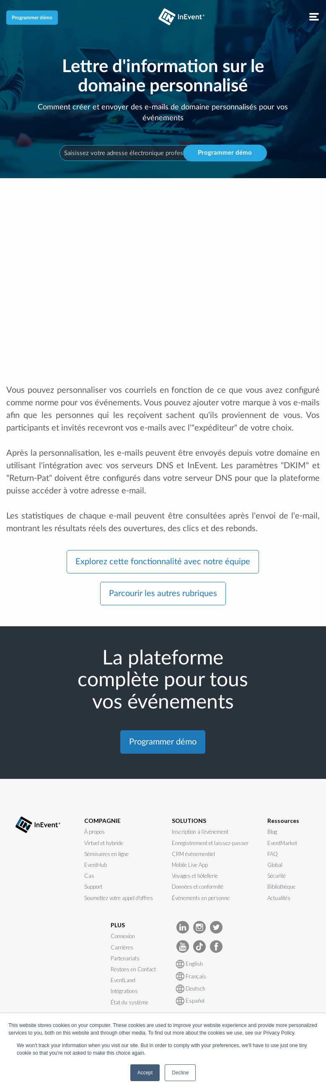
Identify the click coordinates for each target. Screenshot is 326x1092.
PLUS (118, 925)
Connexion (123, 936)
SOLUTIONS (189, 820)
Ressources (283, 820)
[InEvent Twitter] (216, 926)
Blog (272, 831)
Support (93, 886)
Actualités (278, 898)
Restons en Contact (133, 969)
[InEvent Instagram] (199, 926)
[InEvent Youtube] (183, 946)
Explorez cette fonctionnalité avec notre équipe (162, 562)
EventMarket (282, 843)
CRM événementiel (193, 854)
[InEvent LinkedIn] (183, 926)
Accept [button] (145, 1073)
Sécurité (276, 875)
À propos (94, 831)
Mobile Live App (190, 864)
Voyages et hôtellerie (195, 875)
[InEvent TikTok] (199, 946)
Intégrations (124, 991)
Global (274, 864)
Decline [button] (180, 1073)
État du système (129, 1002)
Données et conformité (197, 886)
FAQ (272, 854)
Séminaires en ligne (106, 854)
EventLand (123, 980)
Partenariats (125, 958)
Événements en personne (201, 898)
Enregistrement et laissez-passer (210, 843)
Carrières (122, 947)
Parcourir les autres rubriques (163, 593)
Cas (89, 875)
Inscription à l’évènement (200, 831)
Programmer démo (32, 17)
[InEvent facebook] (216, 946)
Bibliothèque (281, 886)
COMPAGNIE (102, 820)
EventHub (95, 864)
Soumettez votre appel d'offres (118, 898)
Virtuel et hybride (103, 843)
